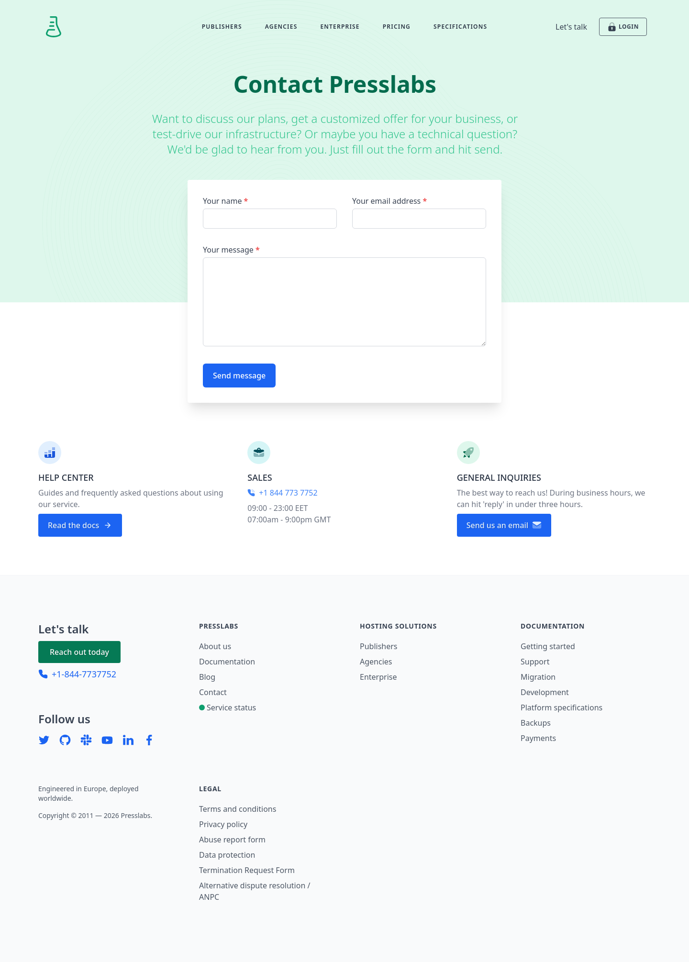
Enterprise (339, 26)
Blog (207, 677)
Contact (213, 692)
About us (215, 646)
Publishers (222, 26)
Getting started (548, 646)
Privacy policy (223, 824)
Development (545, 692)
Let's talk (571, 27)
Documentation (227, 661)
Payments (538, 738)
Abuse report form (232, 839)
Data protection (227, 855)
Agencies (281, 26)
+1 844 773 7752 (282, 492)
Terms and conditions (237, 809)
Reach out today (79, 652)
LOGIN (623, 27)
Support (535, 661)
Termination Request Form (247, 870)
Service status (227, 707)
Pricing (397, 26)
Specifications (460, 26)
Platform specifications (561, 707)
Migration (538, 677)
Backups (536, 723)
